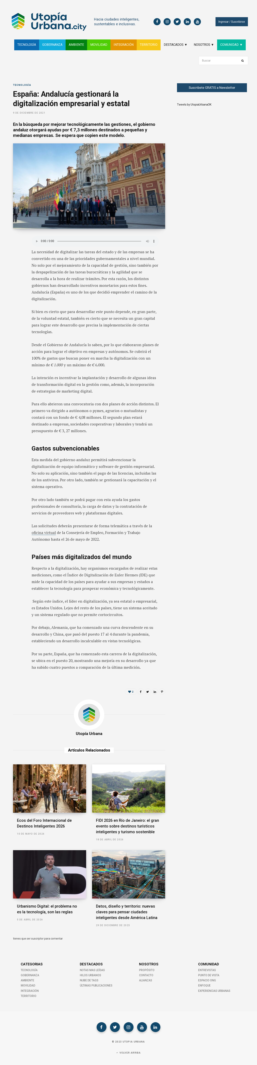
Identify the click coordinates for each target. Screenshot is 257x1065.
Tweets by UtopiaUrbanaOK (194, 104)
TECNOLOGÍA (26, 45)
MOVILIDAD (98, 45)
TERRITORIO (148, 45)
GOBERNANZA (52, 45)
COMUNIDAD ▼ (231, 45)
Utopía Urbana (89, 733)
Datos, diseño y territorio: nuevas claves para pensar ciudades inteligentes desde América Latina (126, 912)
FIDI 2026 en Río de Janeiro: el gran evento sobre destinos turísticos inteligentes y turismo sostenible (127, 826)
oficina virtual (44, 532)
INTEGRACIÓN (124, 45)
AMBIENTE (76, 45)
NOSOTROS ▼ (204, 45)
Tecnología (22, 85)
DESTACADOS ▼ (175, 45)
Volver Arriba (128, 1052)
